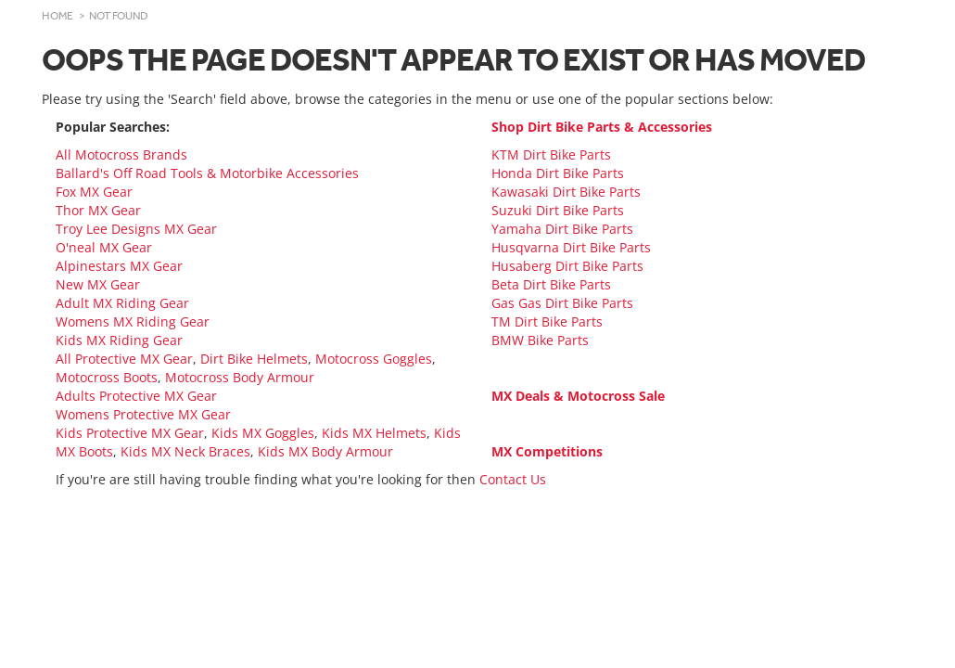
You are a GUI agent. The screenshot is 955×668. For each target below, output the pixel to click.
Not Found (118, 15)
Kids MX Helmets (374, 433)
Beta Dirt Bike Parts (551, 284)
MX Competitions (547, 451)
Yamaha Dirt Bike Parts (562, 229)
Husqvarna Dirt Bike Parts (571, 247)
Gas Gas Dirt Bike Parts (562, 303)
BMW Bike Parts (540, 340)
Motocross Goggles (373, 358)
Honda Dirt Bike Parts (557, 173)
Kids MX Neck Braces (185, 451)
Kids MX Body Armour (325, 451)
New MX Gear (98, 284)
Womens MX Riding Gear (133, 321)
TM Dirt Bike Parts (547, 321)
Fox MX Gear (94, 191)
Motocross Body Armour (239, 377)
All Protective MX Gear (124, 358)
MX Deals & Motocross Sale (578, 396)
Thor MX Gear (98, 210)
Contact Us (512, 479)
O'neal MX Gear (104, 247)
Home (57, 15)
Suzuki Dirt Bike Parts (557, 210)
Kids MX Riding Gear (119, 340)
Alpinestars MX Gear (119, 266)
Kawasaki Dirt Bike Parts (566, 191)
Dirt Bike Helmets (254, 358)
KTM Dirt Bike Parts (551, 154)
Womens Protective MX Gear (143, 414)
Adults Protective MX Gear (136, 396)
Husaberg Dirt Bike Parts (567, 266)
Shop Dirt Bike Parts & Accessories (601, 126)
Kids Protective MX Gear (130, 433)
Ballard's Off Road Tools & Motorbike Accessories (207, 173)
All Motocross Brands (121, 154)
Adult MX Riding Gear (122, 303)
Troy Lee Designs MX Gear (136, 229)
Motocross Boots (107, 377)
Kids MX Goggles (262, 433)
